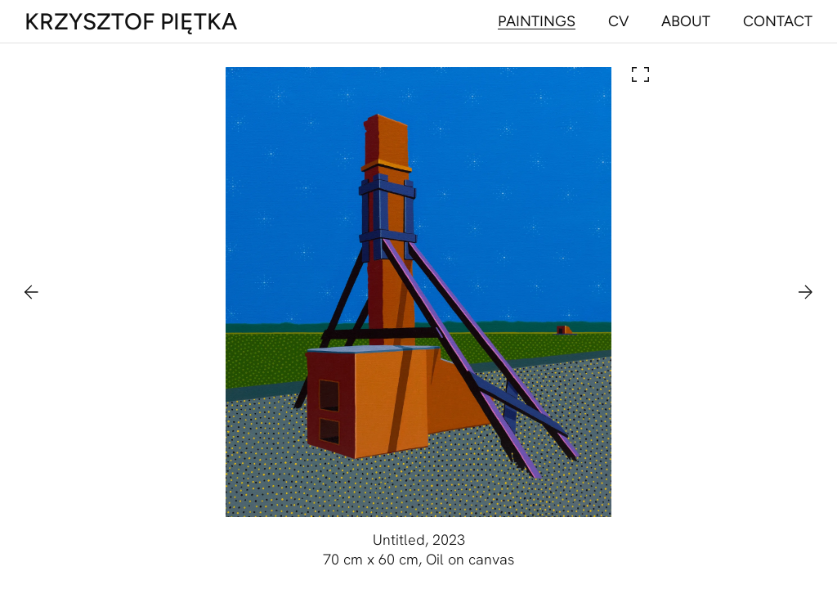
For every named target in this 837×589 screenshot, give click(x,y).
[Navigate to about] (685, 21)
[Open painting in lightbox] (418, 292)
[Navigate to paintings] (536, 21)
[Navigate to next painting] (797, 292)
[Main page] (131, 21)
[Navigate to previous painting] (40, 292)
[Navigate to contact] (777, 21)
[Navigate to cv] (618, 21)
